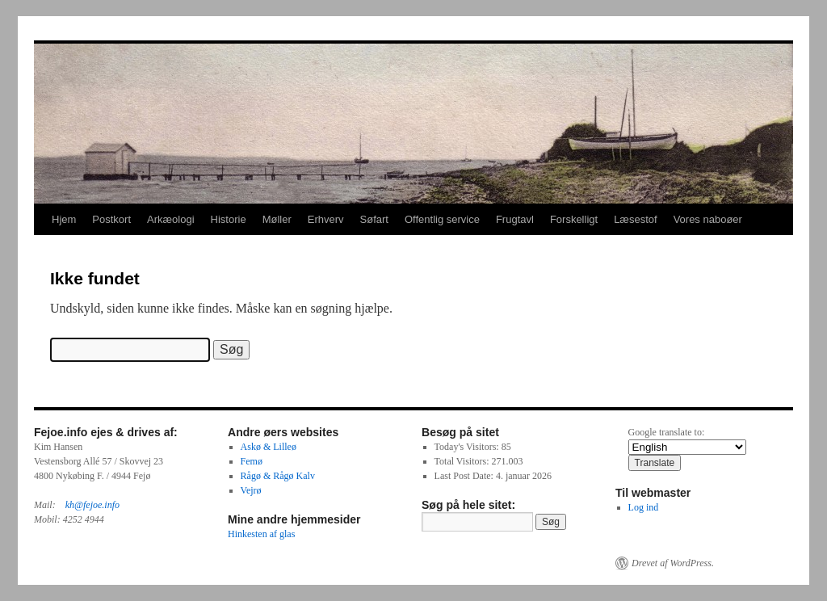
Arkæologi (171, 219)
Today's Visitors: (468, 446)
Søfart (374, 219)
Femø (251, 461)
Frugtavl (515, 219)
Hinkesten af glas (261, 534)
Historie (228, 219)
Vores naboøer (708, 219)
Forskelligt (574, 219)
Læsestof (635, 219)
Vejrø (251, 490)
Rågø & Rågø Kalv (278, 475)
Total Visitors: (463, 461)
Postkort (111, 219)
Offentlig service (442, 219)
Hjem (64, 219)
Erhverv (326, 219)
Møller (277, 219)
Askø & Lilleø (268, 446)
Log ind (643, 507)
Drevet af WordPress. (673, 563)
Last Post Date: (465, 475)
